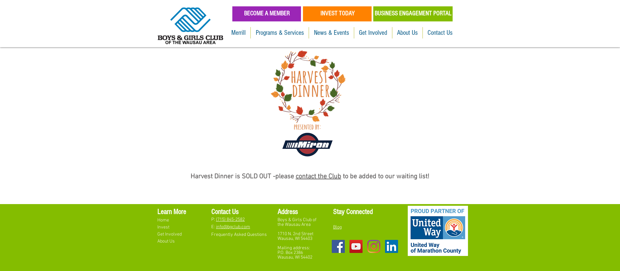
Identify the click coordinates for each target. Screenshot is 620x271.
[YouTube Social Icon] (356, 246)
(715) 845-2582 (230, 219)
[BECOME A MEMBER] (266, 13)
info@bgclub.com (233, 227)
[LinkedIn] (391, 246)
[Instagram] (373, 246)
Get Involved (170, 234)
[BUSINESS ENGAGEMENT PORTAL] (413, 13)
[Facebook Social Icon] (338, 246)
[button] (280, 32)
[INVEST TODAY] (337, 13)
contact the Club (318, 177)
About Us (166, 241)
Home (163, 220)
